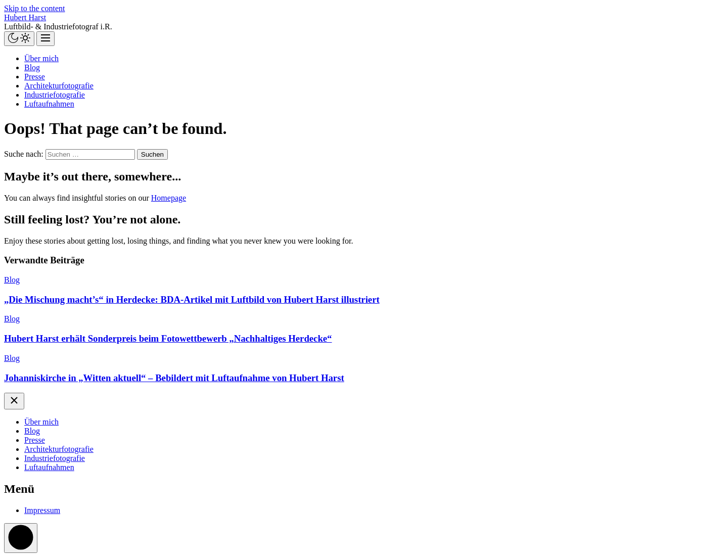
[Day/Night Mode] (19, 38)
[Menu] (45, 38)
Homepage (168, 198)
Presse (34, 76)
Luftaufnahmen (49, 104)
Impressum (42, 510)
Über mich (41, 58)
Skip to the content (34, 8)
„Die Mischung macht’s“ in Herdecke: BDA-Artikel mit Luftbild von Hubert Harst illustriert (192, 299)
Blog (32, 67)
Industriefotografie (54, 94)
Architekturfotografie (59, 85)
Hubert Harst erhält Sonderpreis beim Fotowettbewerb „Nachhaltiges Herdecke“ (168, 338)
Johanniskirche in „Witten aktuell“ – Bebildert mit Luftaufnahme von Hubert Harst (174, 378)
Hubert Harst (25, 17)
